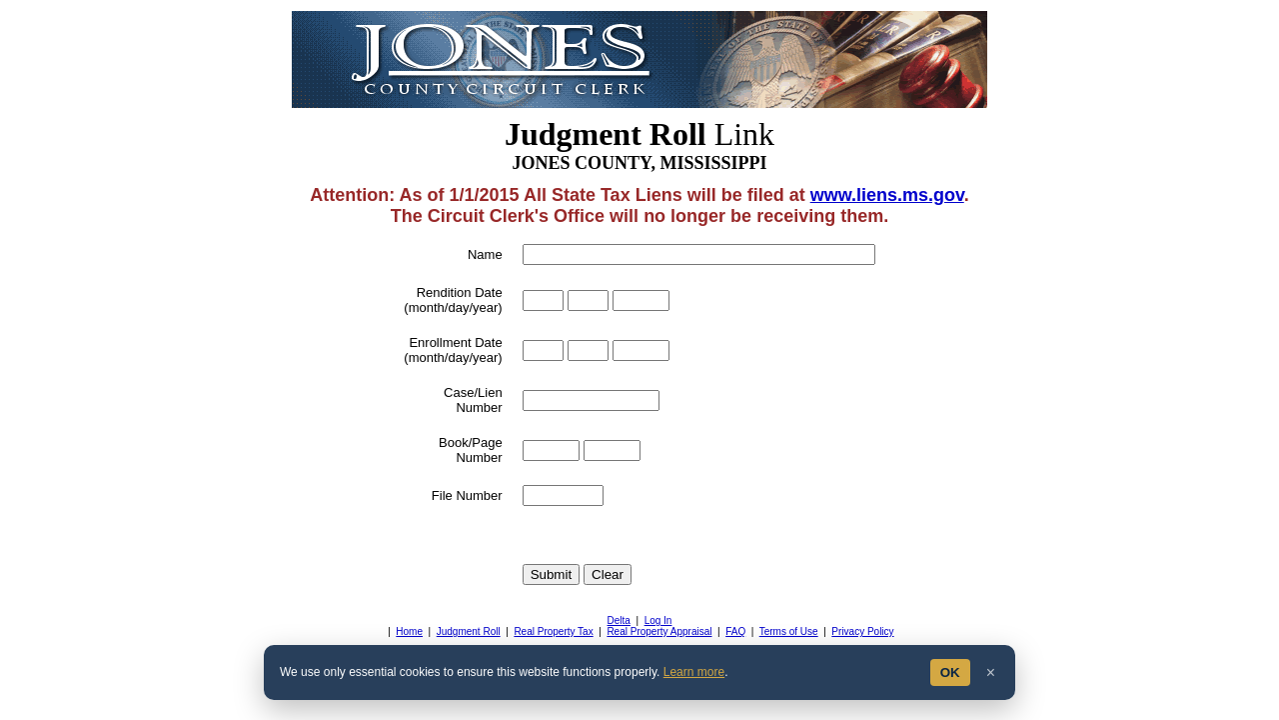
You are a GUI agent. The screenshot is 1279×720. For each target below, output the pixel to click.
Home (409, 631)
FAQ (735, 631)
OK (950, 672)
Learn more (693, 672)
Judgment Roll (469, 631)
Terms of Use (788, 631)
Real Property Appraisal (659, 631)
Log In (658, 620)
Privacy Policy (862, 631)
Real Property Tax (553, 631)
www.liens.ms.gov (887, 195)
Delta (619, 620)
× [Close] (990, 672)
